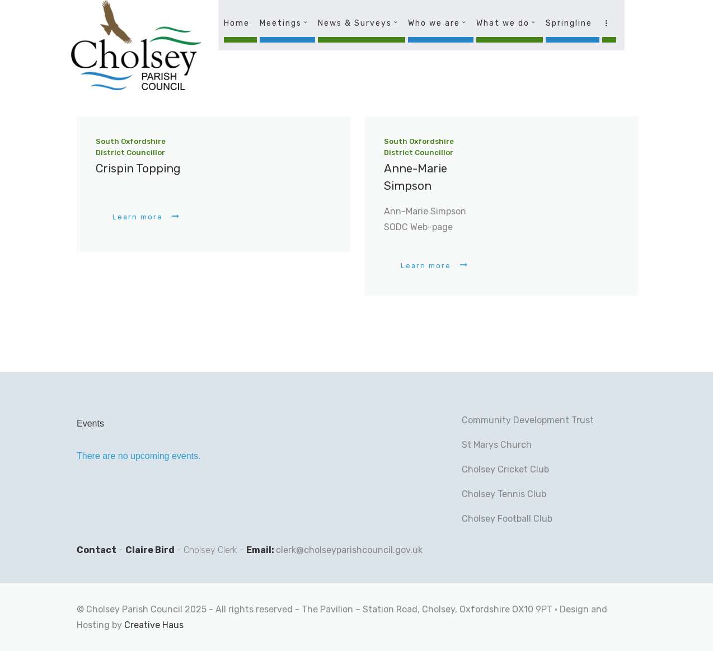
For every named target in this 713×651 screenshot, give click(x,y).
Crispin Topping (138, 168)
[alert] (164, 456)
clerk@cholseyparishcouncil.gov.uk (349, 550)
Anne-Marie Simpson (415, 177)
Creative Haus (154, 625)
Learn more (137, 217)
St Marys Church (497, 444)
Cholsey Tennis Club (504, 494)
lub (546, 518)
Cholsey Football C (501, 518)
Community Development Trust (528, 420)
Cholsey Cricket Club (505, 469)
